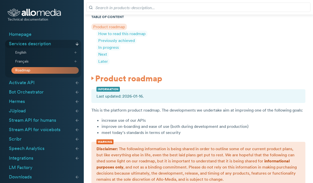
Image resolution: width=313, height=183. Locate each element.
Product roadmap (109, 26)
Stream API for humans (32, 120)
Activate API (22, 82)
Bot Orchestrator (26, 92)
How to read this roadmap (122, 33)
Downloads (20, 177)
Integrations (21, 158)
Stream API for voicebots (34, 129)
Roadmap (22, 70)
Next (102, 54)
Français (21, 61)
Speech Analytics (26, 148)
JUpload (17, 111)
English (20, 52)
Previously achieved (116, 40)
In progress (108, 47)
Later (103, 61)
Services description (30, 44)
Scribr (15, 139)
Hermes (17, 101)
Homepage (20, 34)
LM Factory (20, 167)
